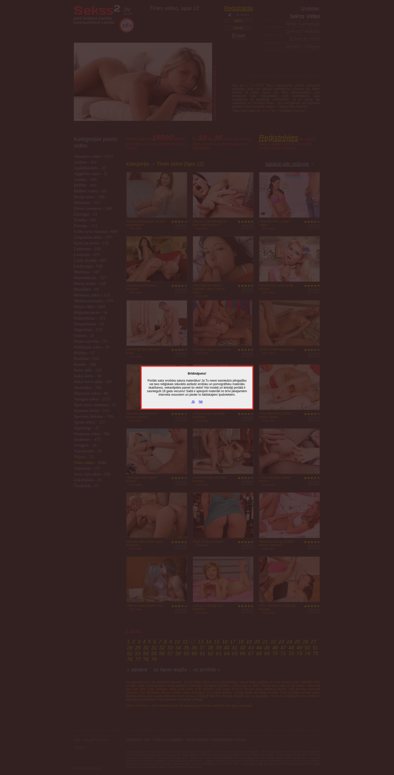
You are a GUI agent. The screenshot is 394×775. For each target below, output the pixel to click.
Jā (193, 401)
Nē (201, 401)
